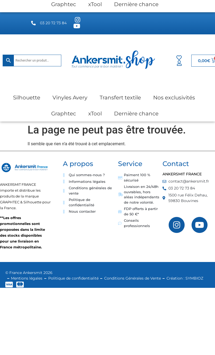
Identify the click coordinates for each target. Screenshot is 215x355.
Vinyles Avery (69, 97)
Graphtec (63, 113)
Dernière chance (136, 113)
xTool (95, 113)
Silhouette (26, 97)
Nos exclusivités (174, 97)
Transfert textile (120, 97)
